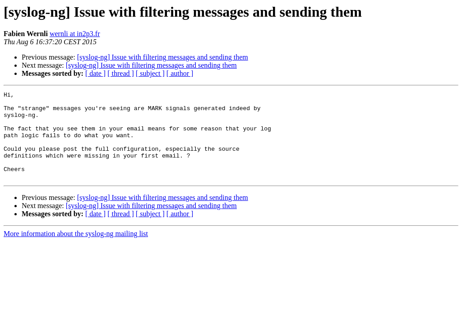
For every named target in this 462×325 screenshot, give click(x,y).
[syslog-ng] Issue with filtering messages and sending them (162, 57)
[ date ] (95, 73)
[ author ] (180, 73)
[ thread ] (120, 73)
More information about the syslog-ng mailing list (76, 251)
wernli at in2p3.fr (75, 33)
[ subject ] (150, 73)
